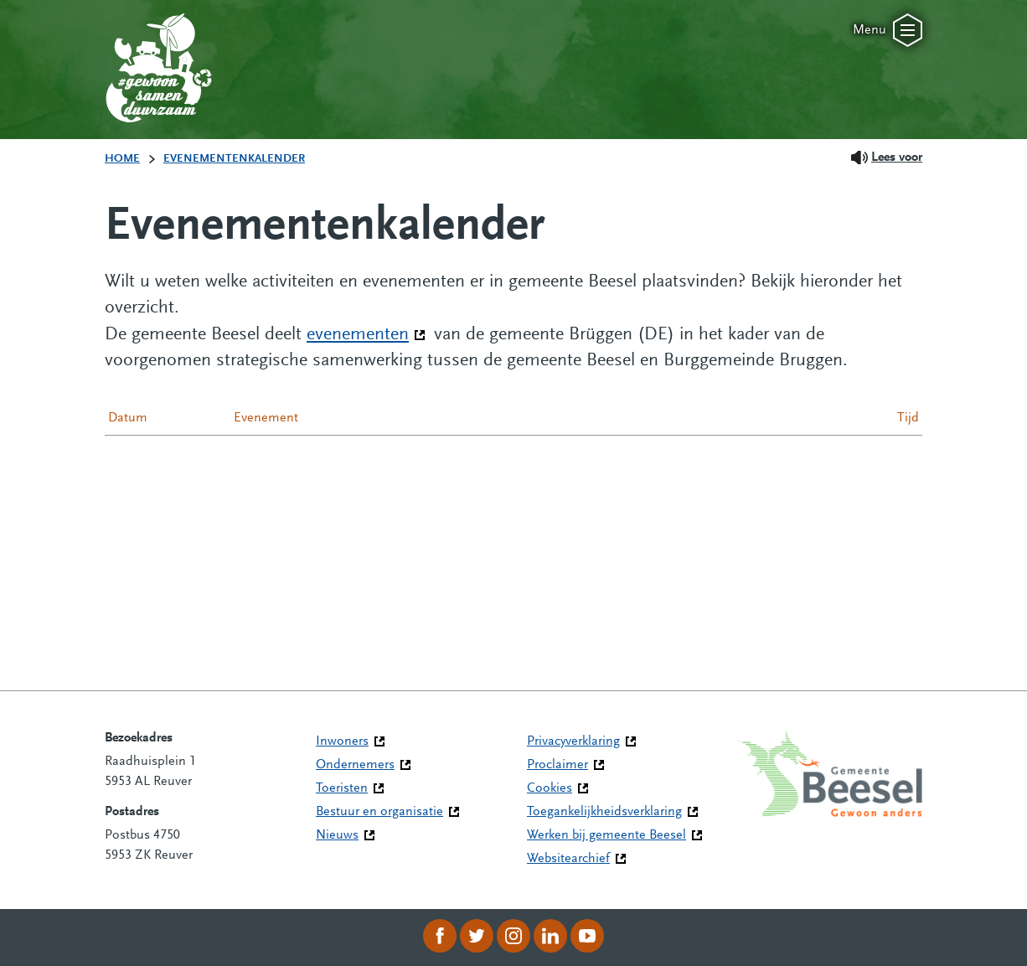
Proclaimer (557, 765)
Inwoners (342, 741)
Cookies (549, 788)
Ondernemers (355, 765)
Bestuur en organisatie (379, 812)
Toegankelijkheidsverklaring (604, 812)
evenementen (366, 333)
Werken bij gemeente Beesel (606, 835)
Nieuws (337, 835)
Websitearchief (568, 858)
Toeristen (342, 788)
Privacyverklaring (573, 741)
